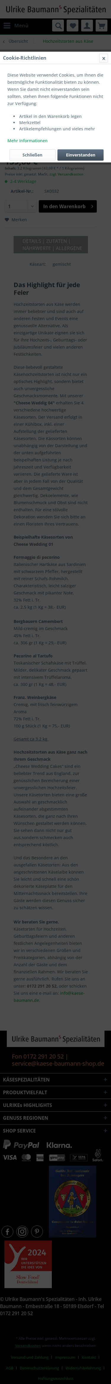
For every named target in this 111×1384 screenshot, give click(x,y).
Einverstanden (80, 155)
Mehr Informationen (27, 140)
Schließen (32, 155)
